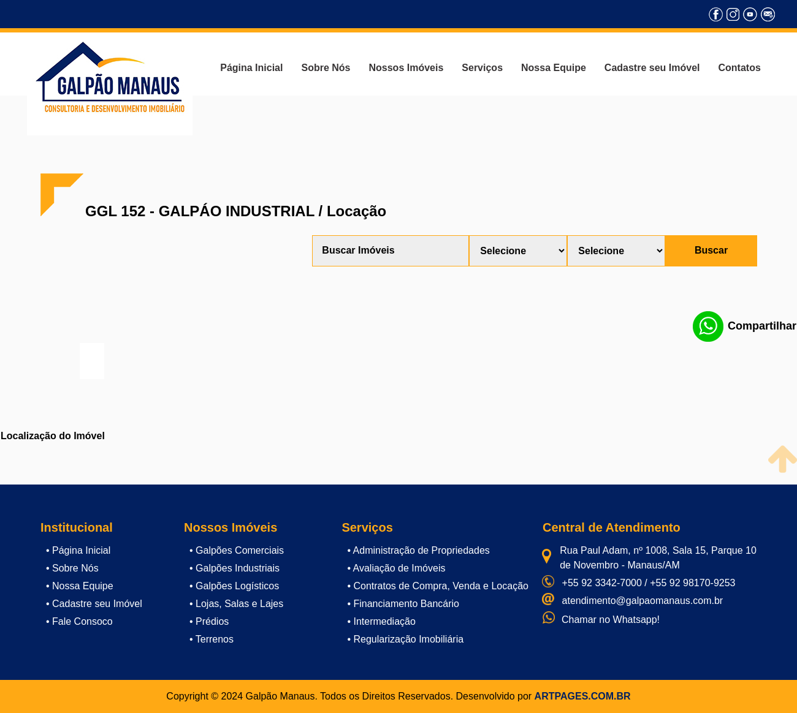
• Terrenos (211, 639)
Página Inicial (251, 67)
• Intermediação (381, 621)
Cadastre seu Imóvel (652, 67)
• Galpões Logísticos (234, 586)
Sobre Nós (325, 67)
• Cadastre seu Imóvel (94, 603)
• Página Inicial (78, 550)
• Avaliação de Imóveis (396, 568)
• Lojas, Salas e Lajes (236, 603)
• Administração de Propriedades (418, 550)
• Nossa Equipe (79, 586)
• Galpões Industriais (234, 568)
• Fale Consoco (79, 621)
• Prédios (209, 621)
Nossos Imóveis (405, 67)
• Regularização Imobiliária (405, 639)
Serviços (482, 67)
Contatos (739, 67)
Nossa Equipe (553, 67)
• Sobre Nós (72, 568)
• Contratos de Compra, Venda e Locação (437, 586)
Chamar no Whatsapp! (611, 619)
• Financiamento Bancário (403, 603)
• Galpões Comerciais (236, 550)
